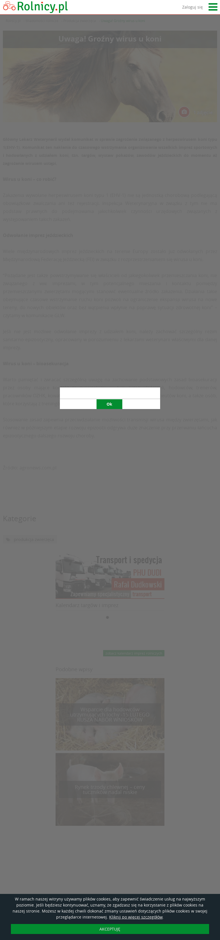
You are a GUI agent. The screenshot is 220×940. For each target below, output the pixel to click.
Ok (109, 277)
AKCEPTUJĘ (109, 929)
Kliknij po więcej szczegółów (135, 917)
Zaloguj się (192, 7)
